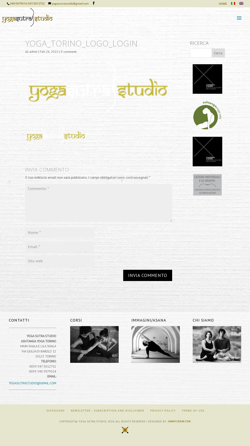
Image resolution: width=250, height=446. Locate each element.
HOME (223, 4)
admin (33, 52)
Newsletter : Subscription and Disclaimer (107, 410)
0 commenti (68, 52)
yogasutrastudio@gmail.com (32, 383)
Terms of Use (193, 410)
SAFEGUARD (55, 410)
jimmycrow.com (179, 421)
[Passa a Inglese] (241, 4)
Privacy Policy (163, 410)
